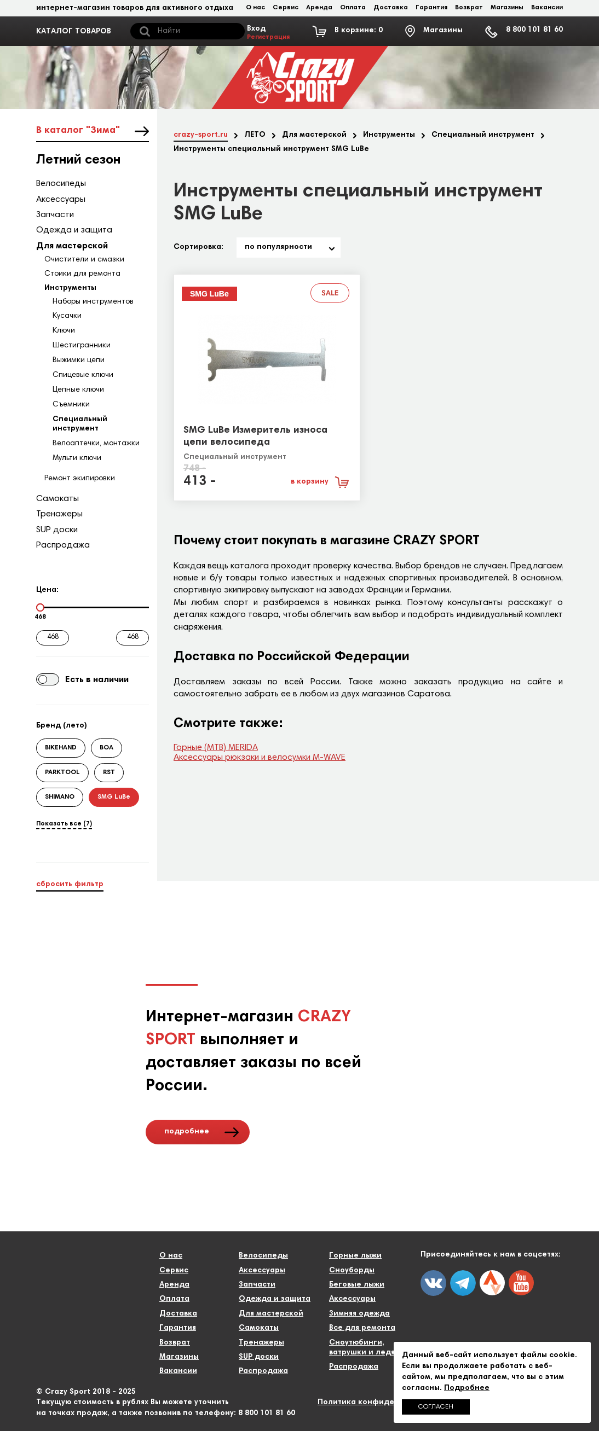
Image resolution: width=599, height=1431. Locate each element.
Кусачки (67, 316)
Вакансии (547, 7)
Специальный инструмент (234, 457)
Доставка (390, 7)
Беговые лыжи (356, 1285)
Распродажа (63, 545)
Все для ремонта (362, 1328)
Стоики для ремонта (82, 274)
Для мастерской (72, 246)
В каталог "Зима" (78, 131)
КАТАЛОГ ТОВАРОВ (73, 32)
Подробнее (466, 1388)
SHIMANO (59, 797)
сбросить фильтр (69, 884)
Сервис (285, 7)
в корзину (310, 482)
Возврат (469, 7)
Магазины (507, 7)
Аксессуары (60, 199)
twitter (492, 1282)
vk (433, 1283)
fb (463, 1283)
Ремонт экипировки (79, 478)
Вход (268, 33)
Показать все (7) (64, 824)
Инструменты (70, 288)
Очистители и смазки (84, 260)
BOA (106, 747)
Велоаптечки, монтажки (96, 443)
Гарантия (431, 7)
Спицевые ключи (83, 375)
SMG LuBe (113, 797)
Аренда (319, 7)
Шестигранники (82, 346)
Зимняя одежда (359, 1314)
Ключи (64, 331)
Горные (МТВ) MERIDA (216, 747)
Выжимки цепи (79, 360)
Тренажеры (59, 514)
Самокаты (57, 499)
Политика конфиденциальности (382, 1402)
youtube (521, 1282)
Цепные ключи (78, 390)
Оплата (353, 7)
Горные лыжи (355, 1256)
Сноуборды (352, 1271)
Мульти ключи (77, 458)
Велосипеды (61, 183)
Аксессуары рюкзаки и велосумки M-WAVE (259, 757)
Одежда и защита (74, 230)
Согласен (435, 1407)
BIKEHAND (61, 747)
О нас (255, 7)
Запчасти (55, 215)
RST (109, 772)
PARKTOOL (62, 772)
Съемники (71, 405)
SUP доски (57, 530)
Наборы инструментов (93, 302)
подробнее (186, 1132)
